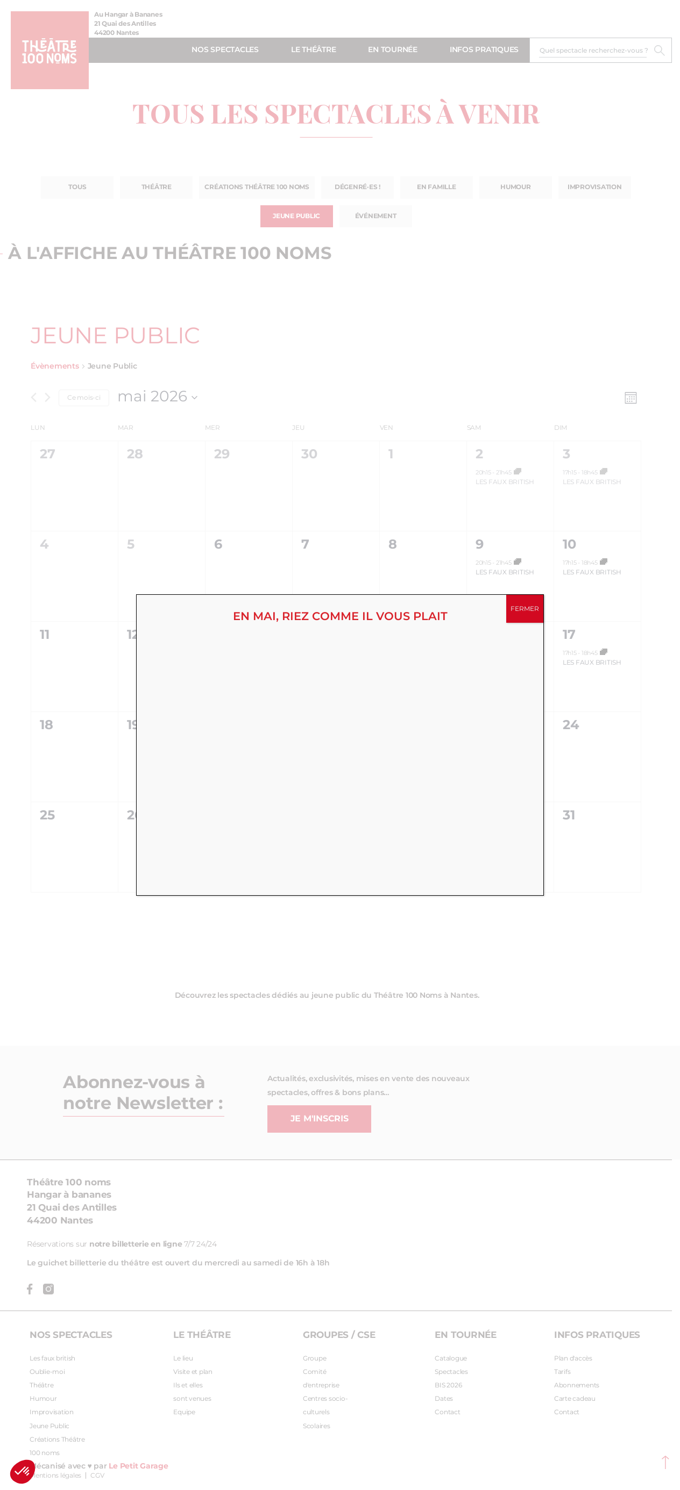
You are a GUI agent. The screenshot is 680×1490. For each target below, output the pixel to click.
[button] (23, 1472)
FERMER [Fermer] (525, 609)
